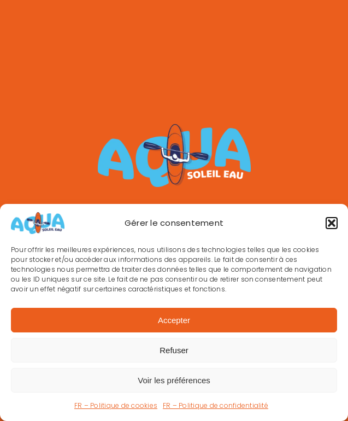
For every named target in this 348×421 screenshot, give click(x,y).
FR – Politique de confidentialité (215, 405)
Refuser (174, 350)
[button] (331, 223)
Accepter (174, 320)
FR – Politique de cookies (115, 405)
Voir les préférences (174, 380)
